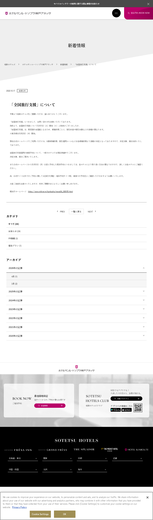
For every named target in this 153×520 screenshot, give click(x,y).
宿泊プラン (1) (14, 245)
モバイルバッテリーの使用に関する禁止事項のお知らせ (77, 3)
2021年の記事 (16, 327)
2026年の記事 (16, 268)
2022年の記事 (16, 318)
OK (64, 514)
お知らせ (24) (14, 231)
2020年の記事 (16, 336)
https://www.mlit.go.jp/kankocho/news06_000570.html (50, 191)
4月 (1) (14, 276)
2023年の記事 (16, 309)
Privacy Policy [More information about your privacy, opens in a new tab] (19, 507)
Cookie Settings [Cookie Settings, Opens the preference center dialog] (40, 514)
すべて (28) (13, 223)
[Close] (147, 497)
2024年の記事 (16, 300)
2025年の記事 (16, 291)
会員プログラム (123, 398)
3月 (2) (14, 283)
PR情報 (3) (13, 238)
